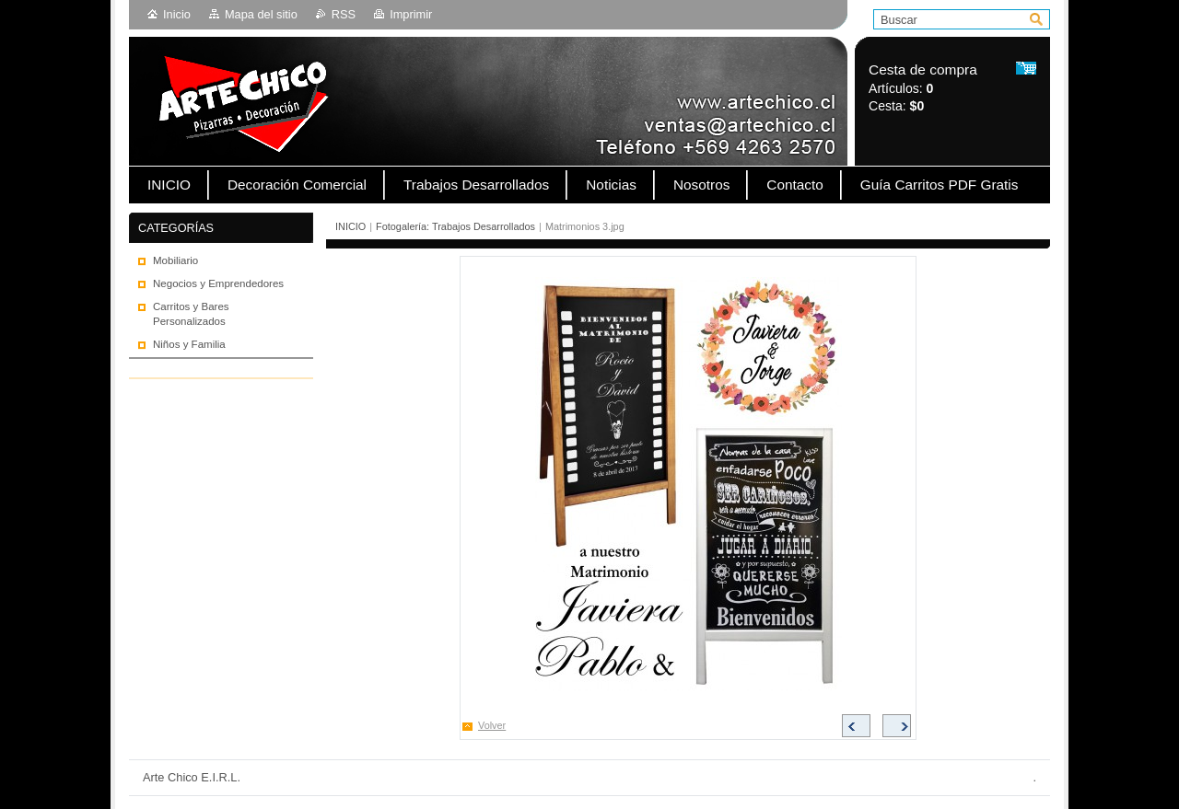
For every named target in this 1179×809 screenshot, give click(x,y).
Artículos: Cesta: (923, 88)
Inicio (177, 14)
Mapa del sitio (261, 14)
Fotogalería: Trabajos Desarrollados (455, 226)
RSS (344, 14)
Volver (492, 725)
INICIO (350, 226)
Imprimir (411, 14)
